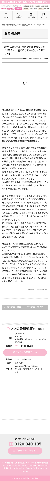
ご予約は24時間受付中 (25, 352)
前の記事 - (14, 307)
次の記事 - (37, 307)
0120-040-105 (27, 346)
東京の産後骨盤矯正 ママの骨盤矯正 (28, 478)
